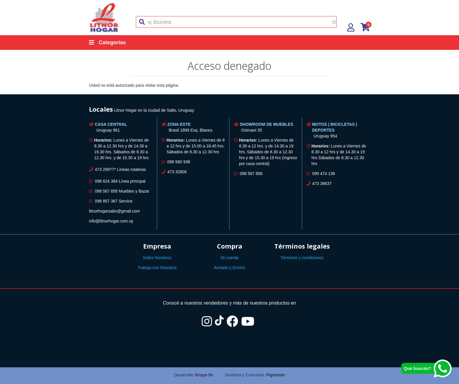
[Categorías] (113, 42)
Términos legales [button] (302, 246)
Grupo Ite (204, 375)
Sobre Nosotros (157, 257)
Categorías (107, 42)
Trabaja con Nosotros (157, 267)
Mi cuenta (230, 257)
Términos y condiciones (301, 257)
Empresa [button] (157, 246)
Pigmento (275, 375)
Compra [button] (229, 246)
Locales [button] (101, 109)
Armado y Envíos (229, 267)
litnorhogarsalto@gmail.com (114, 211)
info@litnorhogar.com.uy (111, 221)
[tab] (229, 110)
